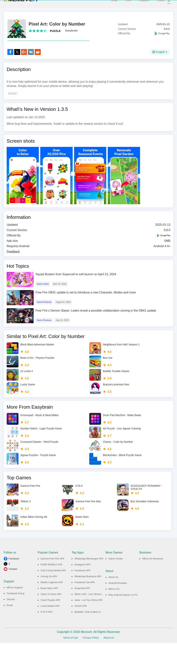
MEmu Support (15, 595)
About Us (113, 585)
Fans (124, 3)
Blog (110, 3)
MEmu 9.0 (113, 597)
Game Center (115, 566)
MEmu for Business (152, 566)
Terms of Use (70, 645)
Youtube (12, 577)
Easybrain (71, 30)
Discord (11, 607)
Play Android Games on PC (123, 603)
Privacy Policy (91, 645)
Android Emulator (117, 591)
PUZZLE (55, 30)
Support (140, 3)
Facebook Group (16, 601)
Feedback (13, 259)
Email (10, 613)
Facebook (13, 566)
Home (157, 3)
